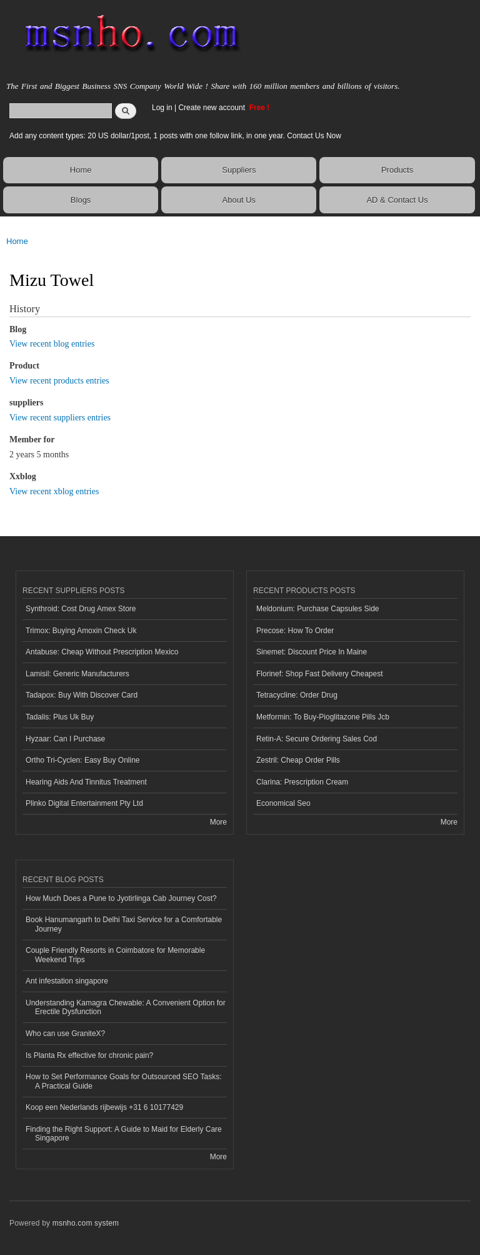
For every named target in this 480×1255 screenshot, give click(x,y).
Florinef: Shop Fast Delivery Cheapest (319, 673)
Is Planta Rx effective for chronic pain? (89, 1055)
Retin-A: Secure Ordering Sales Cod (316, 738)
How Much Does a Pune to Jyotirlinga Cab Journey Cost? (121, 898)
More (218, 822)
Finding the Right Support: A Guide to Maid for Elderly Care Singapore (124, 1133)
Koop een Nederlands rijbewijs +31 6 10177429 (104, 1107)
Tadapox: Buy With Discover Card (82, 695)
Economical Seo (283, 803)
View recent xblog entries (54, 491)
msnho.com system (85, 1223)
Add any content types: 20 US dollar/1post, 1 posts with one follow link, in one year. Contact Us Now (175, 135)
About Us (239, 200)
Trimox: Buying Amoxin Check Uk (81, 630)
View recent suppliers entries (60, 417)
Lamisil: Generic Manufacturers (77, 673)
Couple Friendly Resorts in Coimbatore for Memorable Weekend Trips (115, 954)
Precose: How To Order (295, 630)
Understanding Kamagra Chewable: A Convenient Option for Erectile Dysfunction (126, 1007)
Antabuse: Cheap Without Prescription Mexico (102, 652)
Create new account (212, 107)
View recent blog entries (51, 343)
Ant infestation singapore (67, 981)
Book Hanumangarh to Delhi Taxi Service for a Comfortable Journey (124, 924)
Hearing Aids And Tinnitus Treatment (86, 782)
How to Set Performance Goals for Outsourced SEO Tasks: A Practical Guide (124, 1081)
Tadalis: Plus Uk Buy (60, 717)
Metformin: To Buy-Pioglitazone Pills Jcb (322, 717)
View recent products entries (59, 380)
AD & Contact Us (397, 200)
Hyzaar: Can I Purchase (65, 738)
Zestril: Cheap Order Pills (298, 760)
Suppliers (239, 170)
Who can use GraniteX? (65, 1033)
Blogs (81, 200)
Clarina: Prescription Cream (302, 782)
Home (81, 170)
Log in (162, 107)
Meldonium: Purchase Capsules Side (317, 608)
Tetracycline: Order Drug (297, 695)
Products (397, 170)
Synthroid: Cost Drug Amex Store (81, 608)
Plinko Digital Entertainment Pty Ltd (84, 803)
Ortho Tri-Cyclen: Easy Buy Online (83, 760)
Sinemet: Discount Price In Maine (311, 652)
